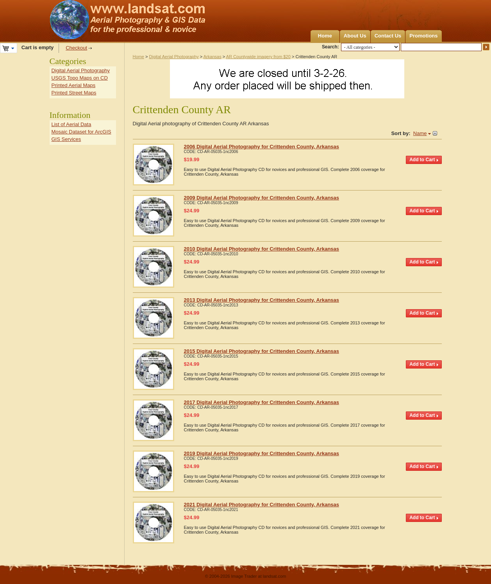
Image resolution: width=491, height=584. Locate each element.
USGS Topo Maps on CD (80, 78)
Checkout (76, 48)
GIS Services (66, 139)
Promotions (423, 36)
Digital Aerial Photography (174, 56)
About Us (355, 36)
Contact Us (388, 36)
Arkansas (212, 56)
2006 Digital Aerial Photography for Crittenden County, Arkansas (261, 147)
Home (325, 36)
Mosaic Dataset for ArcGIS (81, 132)
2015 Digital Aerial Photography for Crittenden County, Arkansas (261, 351)
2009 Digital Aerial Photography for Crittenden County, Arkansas (261, 198)
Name (420, 133)
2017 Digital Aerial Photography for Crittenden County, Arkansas (261, 402)
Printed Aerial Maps (74, 85)
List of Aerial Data (71, 124)
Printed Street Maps (74, 93)
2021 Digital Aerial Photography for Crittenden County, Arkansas (261, 504)
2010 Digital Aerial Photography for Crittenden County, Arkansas (261, 249)
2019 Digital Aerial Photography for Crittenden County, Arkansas (261, 453)
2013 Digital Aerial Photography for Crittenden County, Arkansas (261, 300)
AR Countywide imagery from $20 (258, 56)
